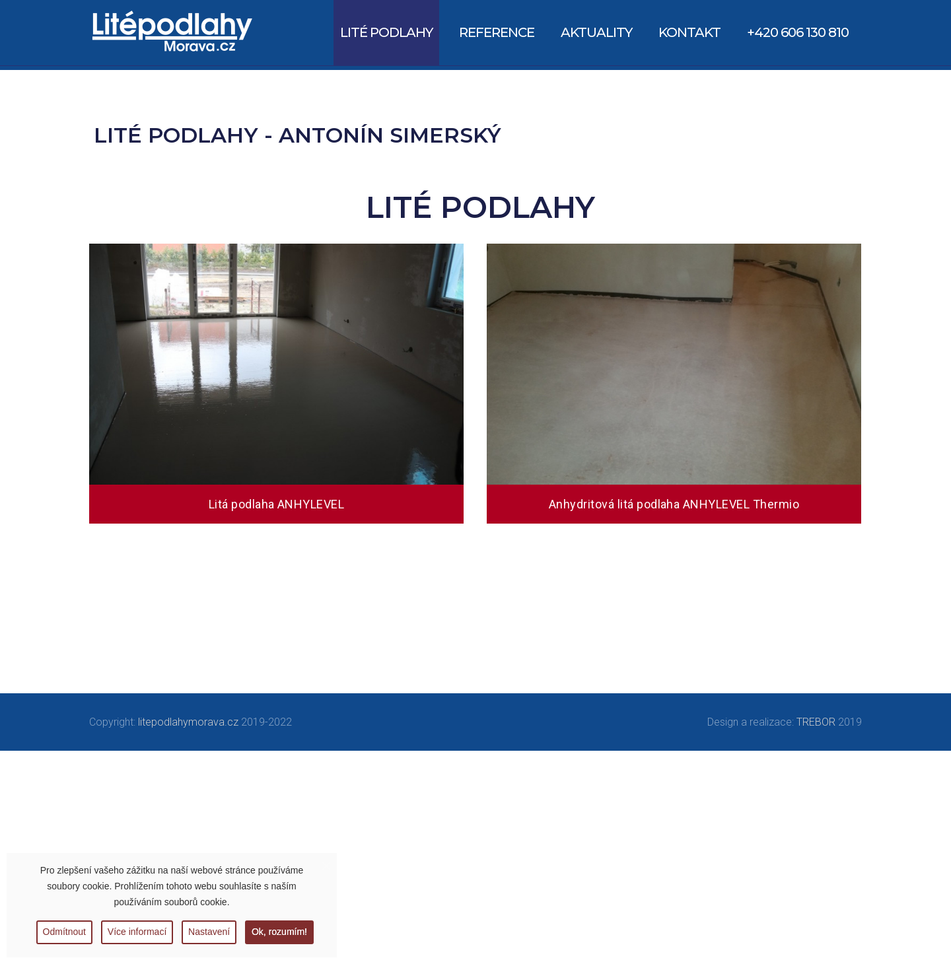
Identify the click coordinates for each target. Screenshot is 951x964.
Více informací (136, 931)
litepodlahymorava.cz (188, 722)
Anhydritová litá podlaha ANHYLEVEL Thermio (674, 504)
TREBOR (815, 722)
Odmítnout (63, 931)
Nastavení (209, 931)
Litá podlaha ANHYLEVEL (277, 504)
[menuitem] (386, 32)
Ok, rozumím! (280, 931)
